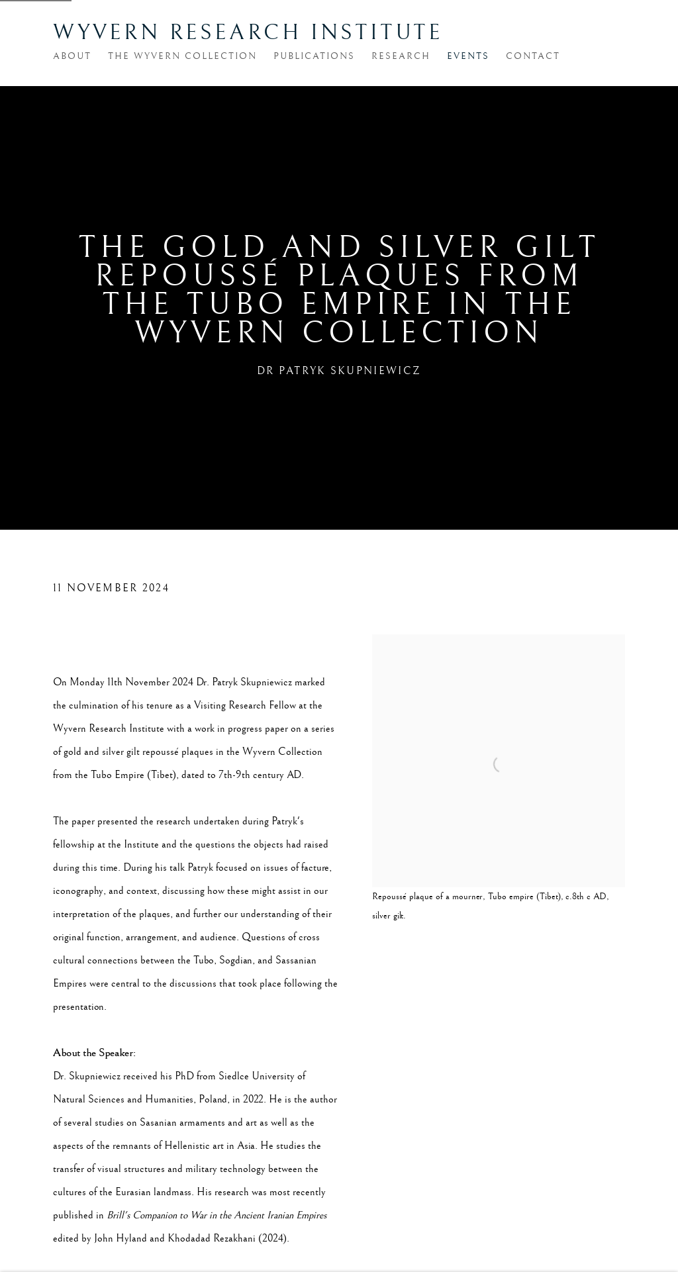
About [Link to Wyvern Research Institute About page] (72, 56)
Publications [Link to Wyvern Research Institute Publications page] (314, 56)
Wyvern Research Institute (248, 33)
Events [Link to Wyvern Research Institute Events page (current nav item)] (468, 56)
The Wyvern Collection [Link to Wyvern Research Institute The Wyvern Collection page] (182, 56)
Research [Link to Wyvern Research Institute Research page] (400, 56)
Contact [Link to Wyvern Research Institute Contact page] (533, 56)
